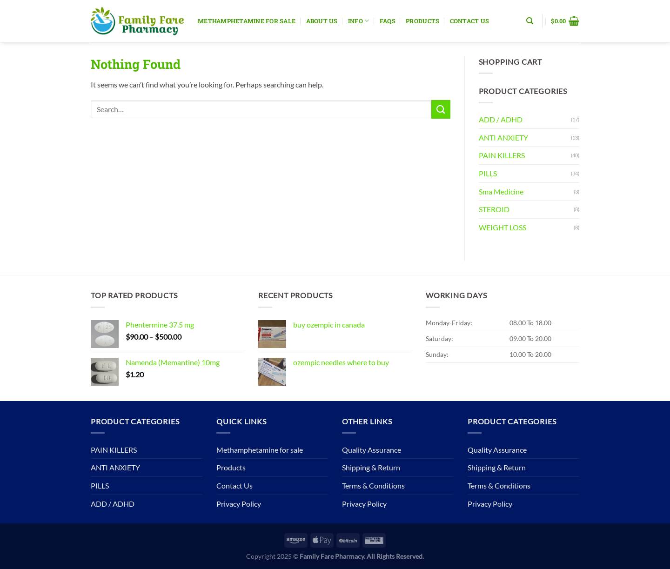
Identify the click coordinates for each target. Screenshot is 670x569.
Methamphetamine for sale (246, 21)
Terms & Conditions (373, 485)
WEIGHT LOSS (502, 227)
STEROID (494, 209)
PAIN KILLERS (502, 155)
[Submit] (440, 109)
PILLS (488, 173)
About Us (322, 21)
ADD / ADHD (501, 119)
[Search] (529, 21)
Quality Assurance (371, 449)
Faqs (387, 21)
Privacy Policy (238, 503)
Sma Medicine (501, 191)
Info (358, 20)
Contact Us (469, 21)
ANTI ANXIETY (503, 137)
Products (422, 21)
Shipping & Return (371, 467)
